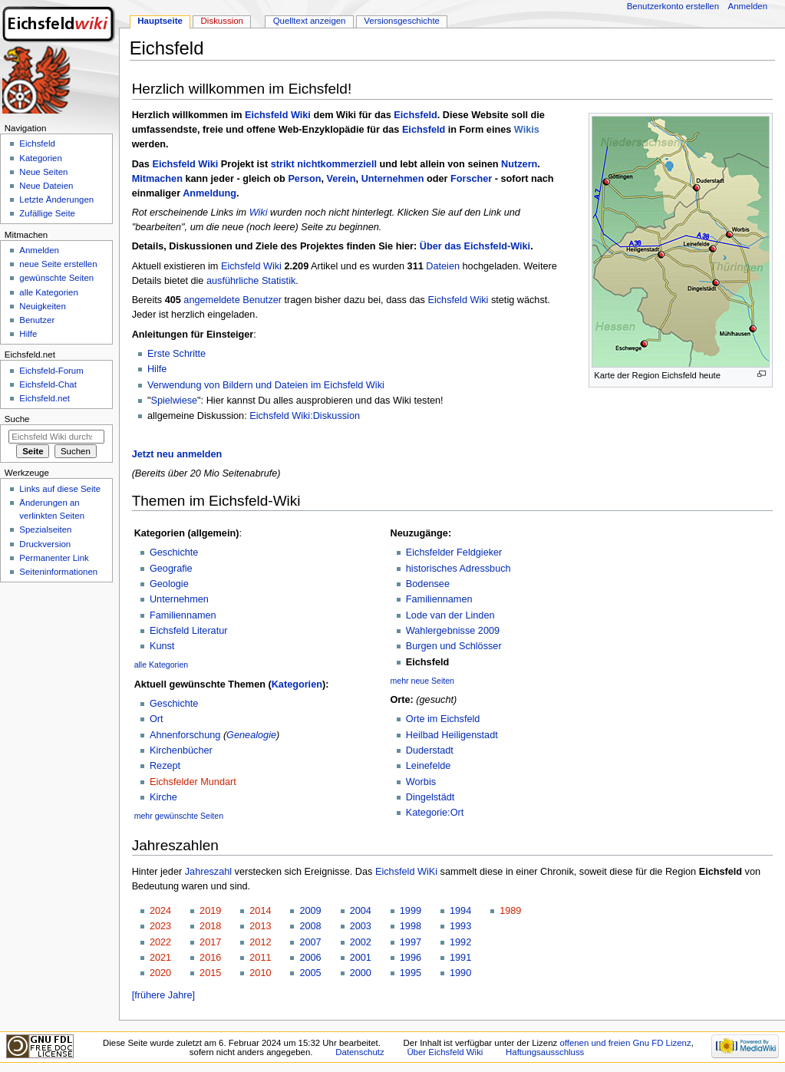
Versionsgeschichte (402, 20)
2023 (160, 926)
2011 (260, 957)
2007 (310, 942)
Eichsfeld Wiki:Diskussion (304, 416)
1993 (460, 926)
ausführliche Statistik (250, 280)
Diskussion (222, 20)
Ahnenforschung (185, 735)
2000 (360, 973)
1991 (460, 957)
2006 (310, 957)
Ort (156, 719)
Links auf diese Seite (60, 488)
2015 (210, 973)
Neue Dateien (46, 185)
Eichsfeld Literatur (189, 630)
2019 (210, 910)
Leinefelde (428, 765)
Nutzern (519, 164)
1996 (410, 957)
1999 (410, 910)
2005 (310, 973)
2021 (160, 957)
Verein (340, 178)
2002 (360, 942)
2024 (160, 910)
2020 (160, 973)
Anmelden (748, 6)
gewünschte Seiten (56, 277)
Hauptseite (160, 20)
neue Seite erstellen (58, 264)
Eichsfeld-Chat (47, 384)
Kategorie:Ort (434, 812)
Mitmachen (157, 178)
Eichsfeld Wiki (278, 115)
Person (304, 178)
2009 (310, 910)
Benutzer (36, 320)
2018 (210, 926)
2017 (210, 942)
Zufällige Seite (47, 213)
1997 (410, 942)
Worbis (421, 782)
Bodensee (428, 584)
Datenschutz (359, 1052)
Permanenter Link (53, 557)
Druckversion (45, 544)
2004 (360, 910)
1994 (460, 910)
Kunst (162, 646)
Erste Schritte (176, 353)
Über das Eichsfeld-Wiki (475, 246)
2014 (260, 910)
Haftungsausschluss (545, 1052)
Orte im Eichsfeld (443, 719)
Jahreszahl (208, 871)
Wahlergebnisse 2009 (453, 630)
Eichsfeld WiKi (406, 871)
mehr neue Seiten (423, 680)
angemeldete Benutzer (232, 300)
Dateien (443, 266)
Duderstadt (430, 750)
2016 (210, 957)
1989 (510, 910)
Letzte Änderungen (56, 199)
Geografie (171, 568)
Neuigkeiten (42, 306)
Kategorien (297, 684)
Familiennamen (183, 615)
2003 (360, 926)
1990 (460, 973)
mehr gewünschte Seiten (178, 815)
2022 (160, 942)
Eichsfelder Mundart (193, 782)
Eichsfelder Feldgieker (454, 552)
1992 (460, 942)
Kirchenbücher (181, 750)
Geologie (169, 584)
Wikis (526, 129)
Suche (17, 419)
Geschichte (174, 552)
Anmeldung (209, 193)
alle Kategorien (161, 664)
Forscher (471, 178)
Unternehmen (392, 178)
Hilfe (157, 369)
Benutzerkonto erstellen (673, 6)
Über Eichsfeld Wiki (445, 1052)
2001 (360, 957)
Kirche (163, 797)
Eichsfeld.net (44, 398)
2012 (260, 942)
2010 (260, 973)
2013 (260, 926)
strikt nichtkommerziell (324, 164)
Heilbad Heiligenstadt (452, 735)
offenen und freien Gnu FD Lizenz (625, 1042)
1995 (410, 973)
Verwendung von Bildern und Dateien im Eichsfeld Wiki (265, 385)
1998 (410, 926)
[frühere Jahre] (164, 995)
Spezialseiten (45, 529)
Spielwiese (173, 400)
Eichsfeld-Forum (51, 370)
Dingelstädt (430, 797)
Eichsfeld (415, 115)
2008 (310, 926)
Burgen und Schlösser (454, 646)
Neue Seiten (43, 171)
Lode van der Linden (450, 615)
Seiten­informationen (58, 571)
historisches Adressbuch (458, 568)
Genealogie (251, 735)
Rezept (165, 765)
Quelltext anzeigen (309, 20)
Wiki (258, 212)
